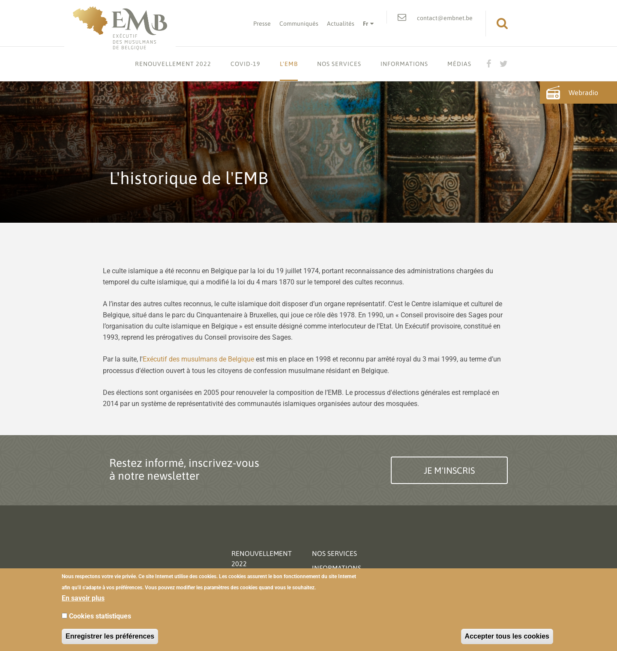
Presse (262, 23)
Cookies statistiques (100, 616)
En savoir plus (83, 598)
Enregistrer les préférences (110, 636)
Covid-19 (246, 63)
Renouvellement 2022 (173, 63)
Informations (404, 63)
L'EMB (289, 63)
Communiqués (298, 23)
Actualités (340, 23)
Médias (459, 63)
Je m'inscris (449, 470)
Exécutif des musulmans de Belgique (198, 359)
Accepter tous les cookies (507, 636)
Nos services (339, 63)
